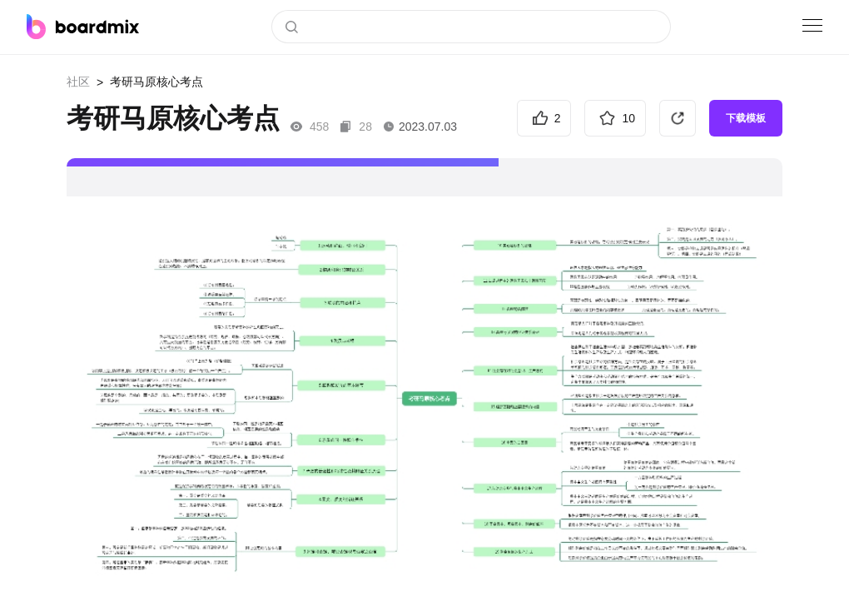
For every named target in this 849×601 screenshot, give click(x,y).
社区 (78, 81)
